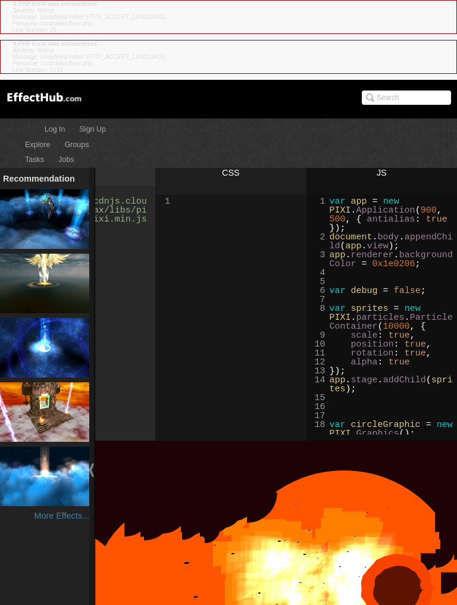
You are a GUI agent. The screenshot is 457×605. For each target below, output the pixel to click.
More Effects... (61, 515)
